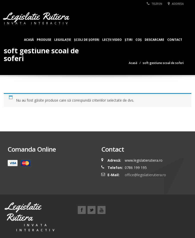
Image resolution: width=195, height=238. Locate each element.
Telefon (154, 4)
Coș (139, 40)
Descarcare (154, 40)
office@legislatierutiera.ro (145, 174)
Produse (44, 40)
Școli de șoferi (86, 40)
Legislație (62, 40)
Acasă (29, 40)
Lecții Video (112, 40)
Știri (128, 40)
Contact (174, 40)
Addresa (176, 4)
